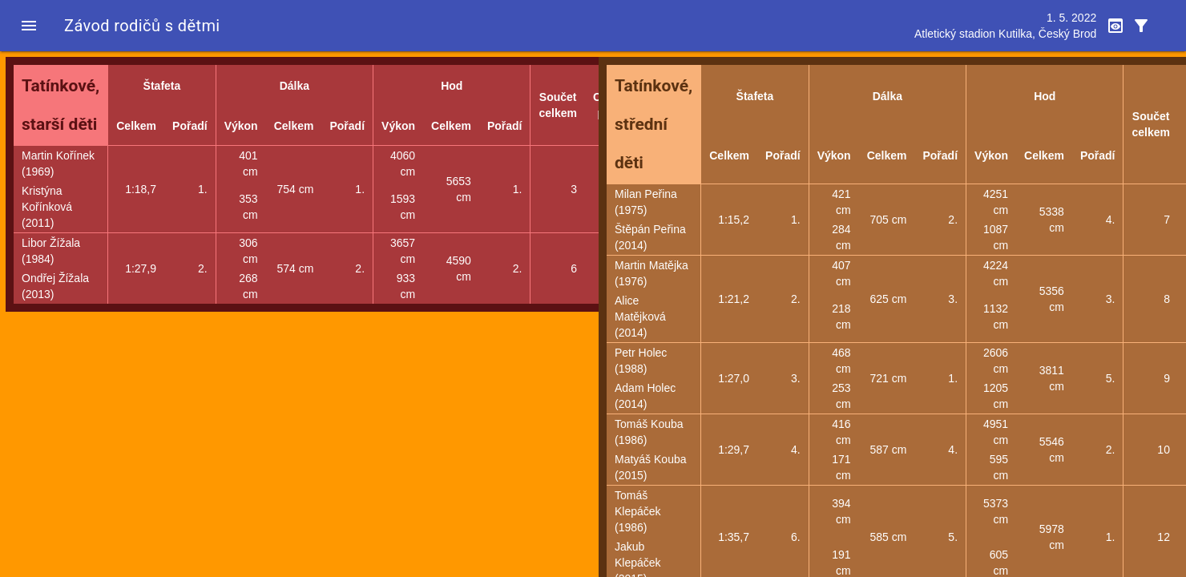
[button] (29, 25)
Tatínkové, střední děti (653, 124)
